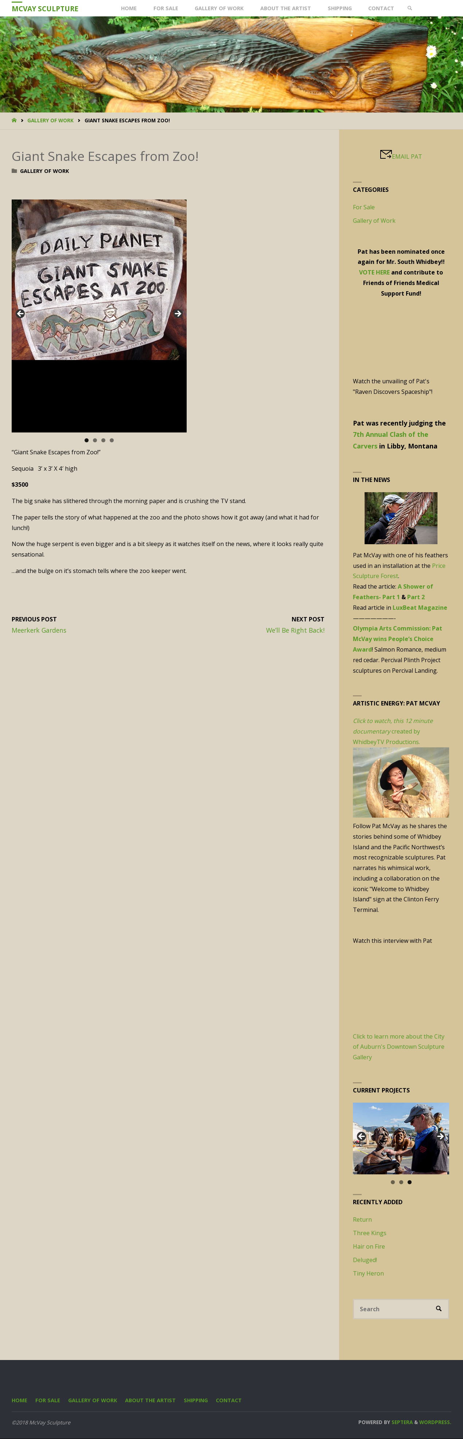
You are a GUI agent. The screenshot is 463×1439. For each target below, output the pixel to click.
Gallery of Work (50, 120)
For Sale (364, 207)
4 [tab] (112, 440)
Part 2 (416, 597)
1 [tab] (87, 440)
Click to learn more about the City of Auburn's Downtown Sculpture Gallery (398, 1047)
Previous (20, 314)
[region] (99, 315)
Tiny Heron (368, 1273)
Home (20, 1400)
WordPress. (435, 1422)
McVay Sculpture (45, 8)
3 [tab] (103, 440)
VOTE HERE (374, 272)
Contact (230, 1400)
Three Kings (369, 1233)
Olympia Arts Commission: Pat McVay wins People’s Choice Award (397, 638)
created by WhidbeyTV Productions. (393, 731)
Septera (401, 1422)
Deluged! (365, 1260)
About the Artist (150, 1400)
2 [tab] (95, 440)
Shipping (196, 1400)
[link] (411, 8)
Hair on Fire (369, 1246)
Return (362, 1219)
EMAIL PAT (407, 157)
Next (177, 314)
